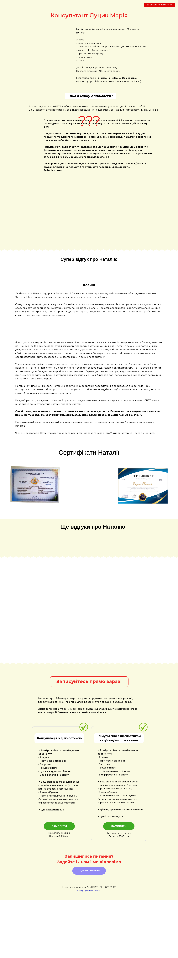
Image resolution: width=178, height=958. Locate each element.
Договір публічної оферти (88, 949)
